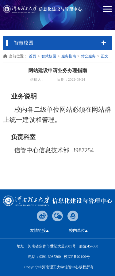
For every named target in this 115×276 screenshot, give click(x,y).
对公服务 (88, 56)
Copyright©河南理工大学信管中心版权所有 (59, 267)
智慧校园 (48, 56)
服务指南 (68, 56)
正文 (104, 56)
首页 (32, 56)
